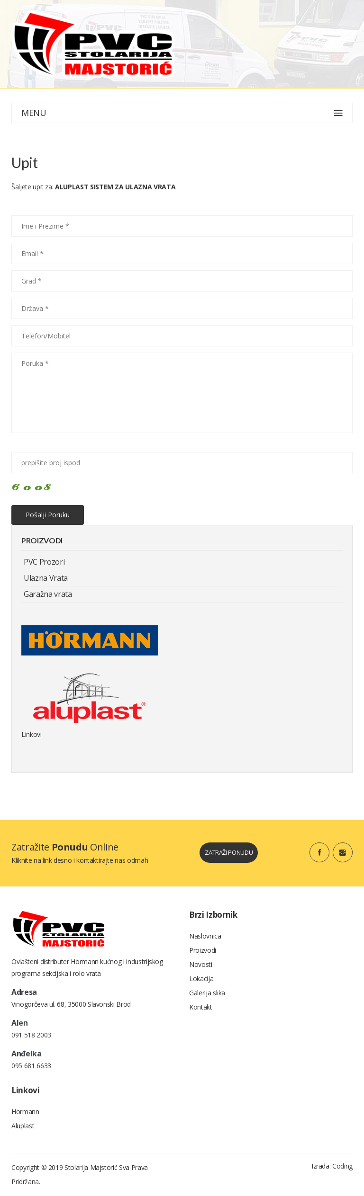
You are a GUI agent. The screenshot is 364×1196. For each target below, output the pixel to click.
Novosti (200, 964)
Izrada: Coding (332, 1165)
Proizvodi (202, 950)
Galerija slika (207, 992)
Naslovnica (205, 935)
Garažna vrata (48, 594)
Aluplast (22, 1125)
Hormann (25, 1111)
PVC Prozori (44, 562)
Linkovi (31, 734)
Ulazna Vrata (46, 578)
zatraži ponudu (229, 852)
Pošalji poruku (48, 514)
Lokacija (201, 978)
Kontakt (200, 1006)
